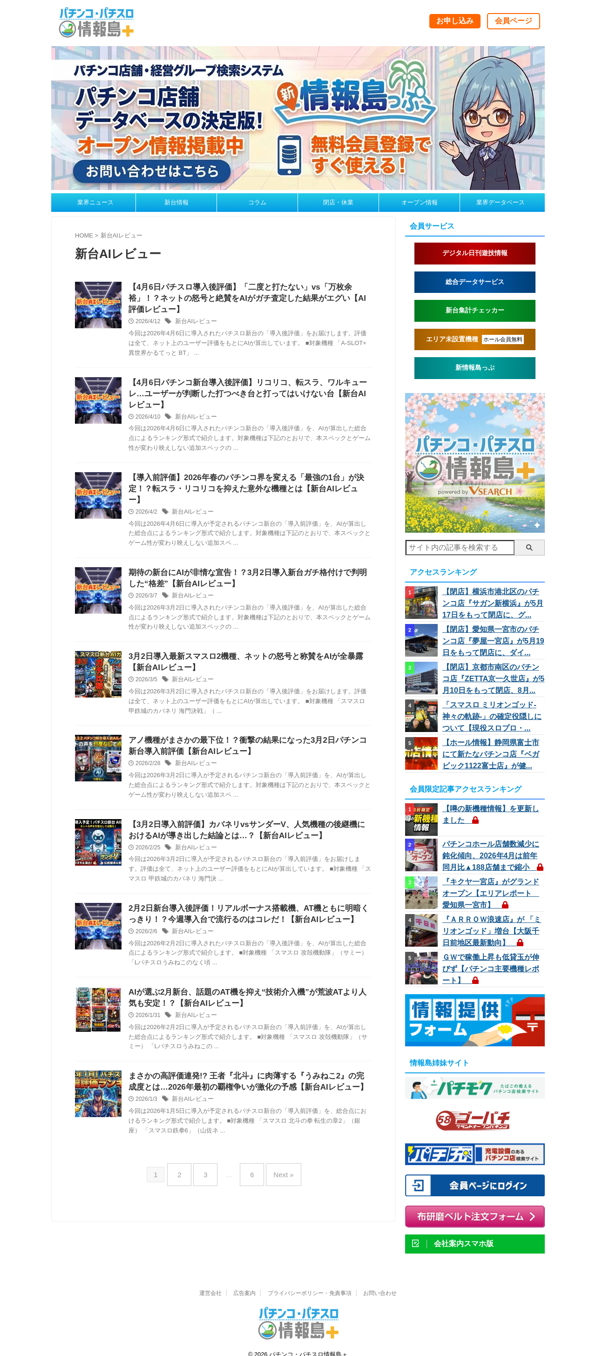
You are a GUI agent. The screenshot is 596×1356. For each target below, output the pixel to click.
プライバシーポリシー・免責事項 (310, 1281)
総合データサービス (475, 281)
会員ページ (513, 21)
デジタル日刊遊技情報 (475, 253)
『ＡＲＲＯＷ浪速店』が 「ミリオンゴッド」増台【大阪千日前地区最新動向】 (491, 921)
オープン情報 (419, 202)
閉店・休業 (338, 202)
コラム (257, 202)
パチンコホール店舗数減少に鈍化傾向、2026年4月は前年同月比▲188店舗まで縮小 (492, 848)
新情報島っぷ (474, 367)
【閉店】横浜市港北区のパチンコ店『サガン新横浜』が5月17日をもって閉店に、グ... (492, 602)
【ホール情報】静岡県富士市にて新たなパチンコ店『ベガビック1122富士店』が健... (491, 748)
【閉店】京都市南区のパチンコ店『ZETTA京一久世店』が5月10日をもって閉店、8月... (493, 675)
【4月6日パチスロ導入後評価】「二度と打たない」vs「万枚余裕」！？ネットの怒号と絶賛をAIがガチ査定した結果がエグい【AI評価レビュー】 (249, 300)
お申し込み (455, 21)
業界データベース (500, 202)
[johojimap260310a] (298, 186)
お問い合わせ (380, 1281)
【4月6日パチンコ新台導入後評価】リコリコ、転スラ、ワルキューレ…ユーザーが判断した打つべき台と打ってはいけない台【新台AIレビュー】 (248, 397)
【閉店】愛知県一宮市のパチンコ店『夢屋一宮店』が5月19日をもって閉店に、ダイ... (492, 639)
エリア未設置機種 (475, 339)
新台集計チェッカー (475, 310)
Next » (276, 1178)
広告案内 (244, 1281)
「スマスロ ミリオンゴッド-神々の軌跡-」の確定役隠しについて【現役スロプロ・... (492, 711)
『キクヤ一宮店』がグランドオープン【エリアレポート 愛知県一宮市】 (490, 884)
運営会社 (210, 1281)
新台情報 (176, 202)
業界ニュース (95, 202)
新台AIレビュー (194, 324)
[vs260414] (475, 528)
